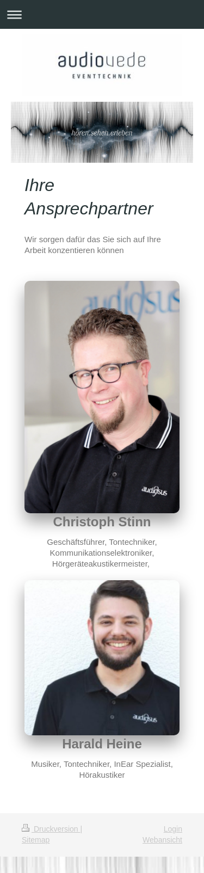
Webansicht (162, 839)
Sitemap (36, 839)
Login (173, 829)
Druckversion (51, 829)
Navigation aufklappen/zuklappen (102, 14)
